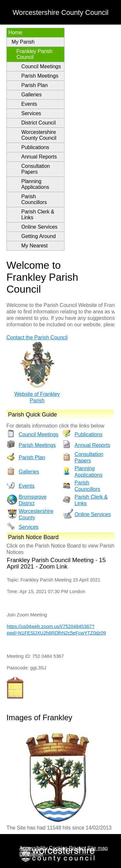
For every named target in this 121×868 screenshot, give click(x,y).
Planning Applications (35, 184)
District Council (38, 122)
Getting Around (38, 236)
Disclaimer (31, 854)
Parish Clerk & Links (37, 214)
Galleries (31, 94)
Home (15, 32)
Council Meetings (41, 66)
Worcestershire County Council (38, 135)
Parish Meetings (39, 76)
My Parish (23, 42)
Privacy (77, 848)
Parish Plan (34, 85)
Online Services (39, 227)
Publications (35, 147)
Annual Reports (39, 156)
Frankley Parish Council (34, 54)
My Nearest (34, 245)
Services (31, 113)
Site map (97, 848)
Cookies (58, 848)
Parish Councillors (34, 199)
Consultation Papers (35, 169)
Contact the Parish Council (36, 337)
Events (29, 104)
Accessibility (33, 848)
